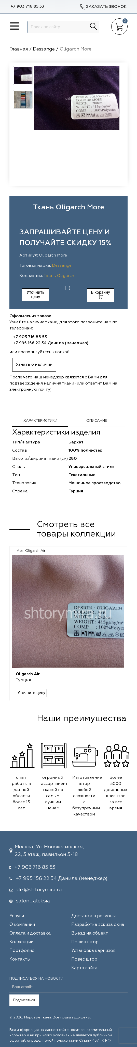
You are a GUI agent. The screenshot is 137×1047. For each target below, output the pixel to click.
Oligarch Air (28, 674)
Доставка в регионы (93, 916)
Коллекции (21, 942)
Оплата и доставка (30, 933)
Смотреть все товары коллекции (76, 529)
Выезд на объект (89, 933)
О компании (22, 925)
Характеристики (40, 421)
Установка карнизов (93, 951)
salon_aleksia (33, 900)
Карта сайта (84, 968)
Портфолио (22, 951)
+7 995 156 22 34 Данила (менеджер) (50, 343)
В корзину (100, 294)
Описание (96, 421)
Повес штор (84, 959)
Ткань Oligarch (59, 276)
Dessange (62, 266)
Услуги (16, 916)
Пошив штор (85, 942)
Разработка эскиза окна (97, 925)
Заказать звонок (103, 7)
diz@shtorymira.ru (39, 889)
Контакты (19, 959)
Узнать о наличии (34, 365)
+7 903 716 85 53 (27, 7)
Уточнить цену (36, 294)
